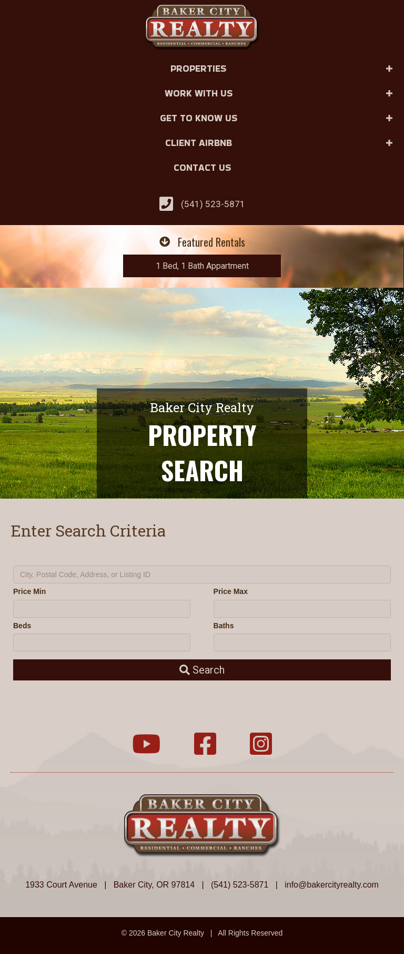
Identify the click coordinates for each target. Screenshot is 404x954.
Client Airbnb (198, 142)
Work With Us (199, 93)
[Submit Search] (202, 669)
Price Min (29, 591)
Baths (224, 625)
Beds (22, 625)
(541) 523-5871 (213, 204)
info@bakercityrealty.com (332, 884)
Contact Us (202, 167)
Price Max (231, 591)
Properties (198, 68)
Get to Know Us (198, 117)
